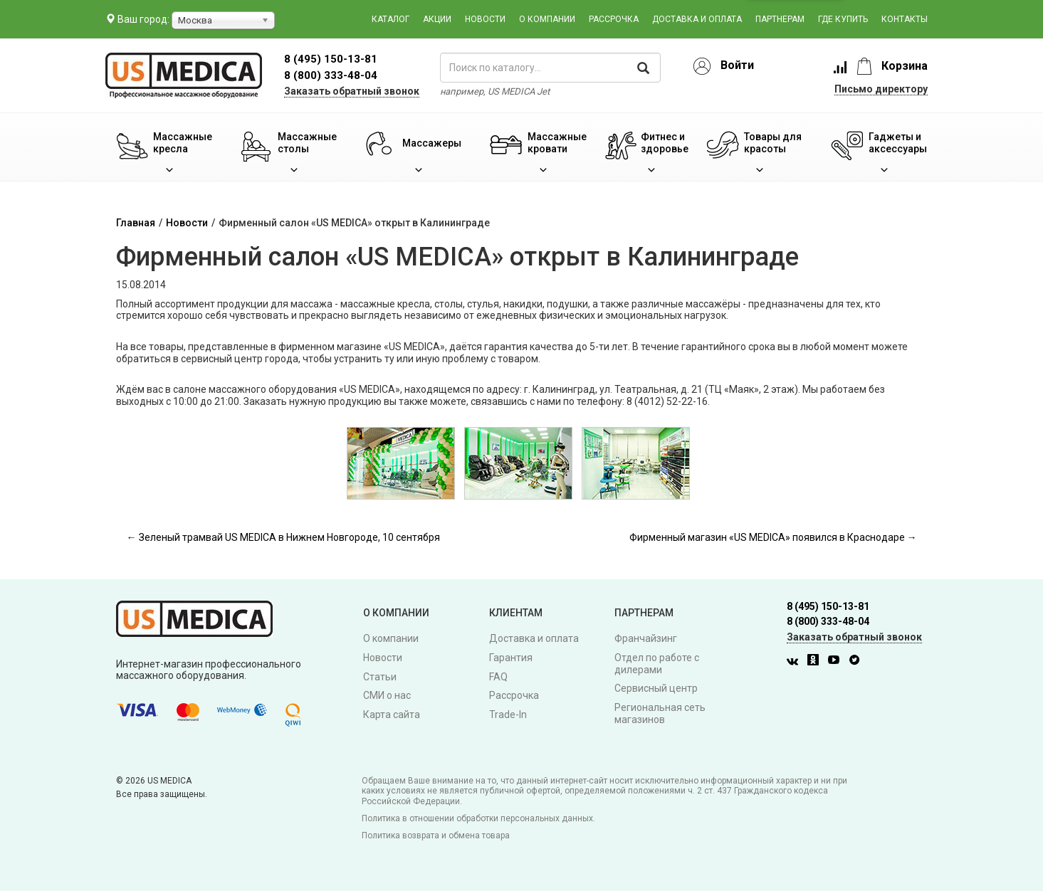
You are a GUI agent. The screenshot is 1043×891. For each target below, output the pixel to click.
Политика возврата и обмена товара (436, 835)
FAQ (498, 676)
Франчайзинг (645, 638)
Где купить (843, 19)
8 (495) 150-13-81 (828, 606)
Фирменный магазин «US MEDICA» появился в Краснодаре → (773, 537)
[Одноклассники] (816, 662)
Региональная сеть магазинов (660, 713)
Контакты (904, 19)
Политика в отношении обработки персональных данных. (478, 818)
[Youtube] (837, 662)
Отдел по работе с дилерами (656, 663)
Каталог (390, 19)
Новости (485, 19)
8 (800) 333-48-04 (330, 75)
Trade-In (508, 714)
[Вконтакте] (796, 662)
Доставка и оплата (697, 19)
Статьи (380, 676)
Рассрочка (614, 19)
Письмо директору (881, 89)
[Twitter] (858, 662)
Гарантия (511, 657)
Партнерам (779, 19)
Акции (437, 19)
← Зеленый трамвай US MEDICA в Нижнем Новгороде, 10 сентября (283, 537)
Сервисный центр (656, 688)
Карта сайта (391, 714)
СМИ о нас (387, 695)
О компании (547, 19)
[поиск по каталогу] (550, 68)
